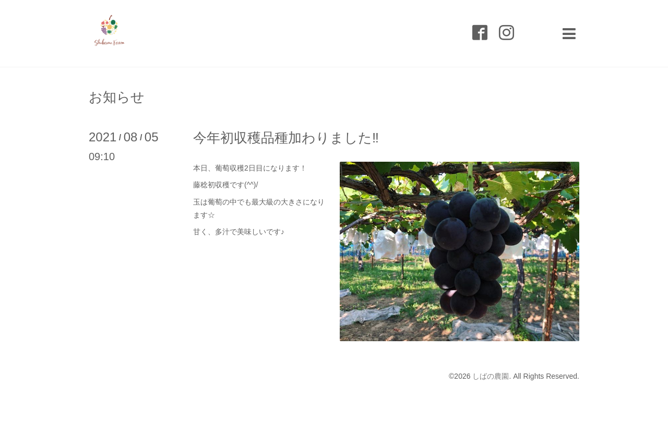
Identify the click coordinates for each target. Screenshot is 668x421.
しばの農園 (490, 376)
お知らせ (117, 97)
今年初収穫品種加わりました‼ (286, 138)
